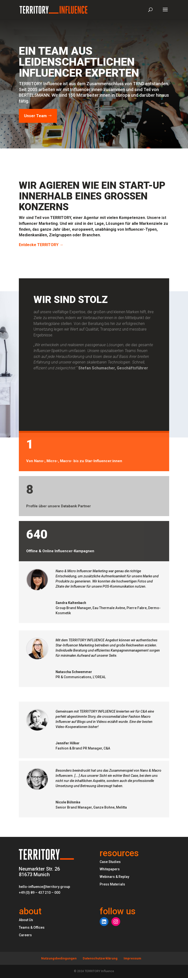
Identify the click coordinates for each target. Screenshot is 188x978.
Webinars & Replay (114, 877)
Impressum (132, 958)
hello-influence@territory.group (44, 887)
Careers (25, 935)
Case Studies (110, 862)
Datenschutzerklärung (100, 958)
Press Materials (112, 884)
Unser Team (35, 116)
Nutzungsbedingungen (59, 958)
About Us (26, 920)
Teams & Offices (32, 927)
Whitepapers (110, 869)
